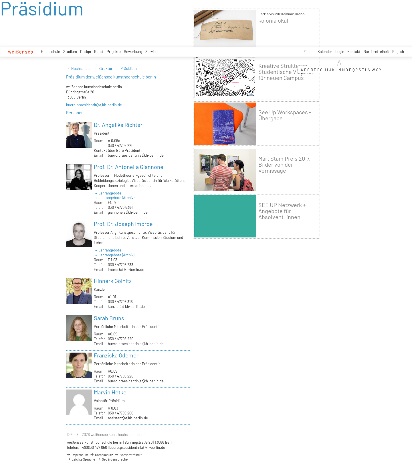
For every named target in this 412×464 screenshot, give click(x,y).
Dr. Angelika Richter (118, 124)
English (398, 51)
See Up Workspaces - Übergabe (284, 115)
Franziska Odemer (116, 355)
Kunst (99, 51)
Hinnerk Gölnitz (113, 280)
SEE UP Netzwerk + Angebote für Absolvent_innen (282, 211)
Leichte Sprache (80, 459)
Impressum (77, 455)
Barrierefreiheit (376, 51)
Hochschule (50, 51)
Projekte (114, 51)
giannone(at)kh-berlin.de (128, 212)
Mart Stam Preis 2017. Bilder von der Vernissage (284, 165)
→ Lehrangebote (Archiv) (114, 197)
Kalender (325, 51)
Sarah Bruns (109, 317)
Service (151, 51)
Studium (70, 51)
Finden (309, 51)
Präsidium (128, 68)
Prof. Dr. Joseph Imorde (123, 223)
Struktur (105, 68)
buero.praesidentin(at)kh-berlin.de (94, 105)
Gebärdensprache (112, 459)
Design (85, 51)
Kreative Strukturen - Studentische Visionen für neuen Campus (286, 72)
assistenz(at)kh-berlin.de (128, 418)
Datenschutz (101, 455)
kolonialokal (273, 20)
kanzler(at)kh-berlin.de (126, 306)
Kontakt (353, 51)
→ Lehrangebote (107, 193)
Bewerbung (133, 51)
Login (339, 51)
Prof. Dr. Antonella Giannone (128, 166)
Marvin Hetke (110, 392)
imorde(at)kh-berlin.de (126, 269)
